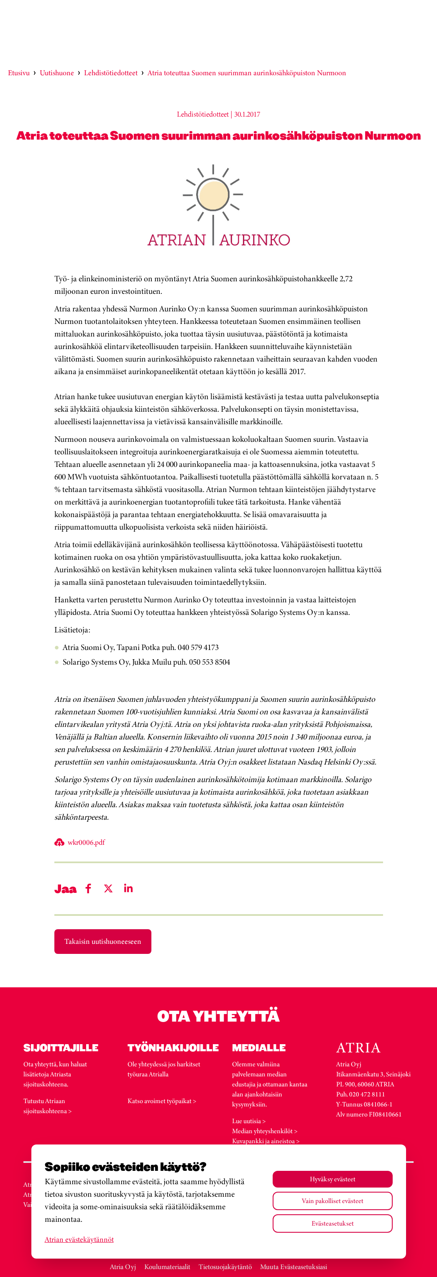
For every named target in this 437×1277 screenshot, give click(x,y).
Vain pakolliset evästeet (332, 1201)
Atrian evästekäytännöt (79, 1239)
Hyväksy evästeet (332, 1179)
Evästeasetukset (333, 1223)
